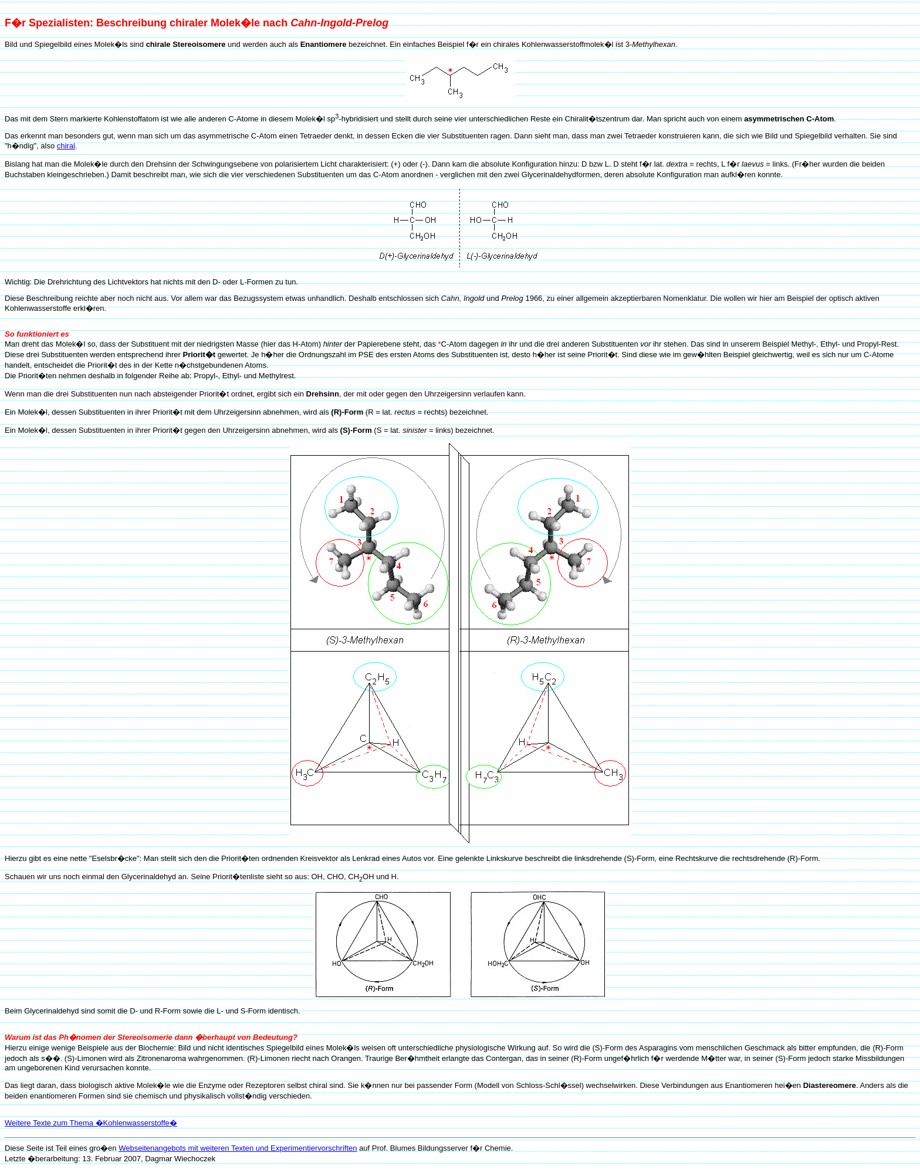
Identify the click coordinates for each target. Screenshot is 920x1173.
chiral (66, 145)
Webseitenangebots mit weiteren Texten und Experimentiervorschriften (238, 1148)
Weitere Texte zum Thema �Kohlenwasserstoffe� (91, 1122)
